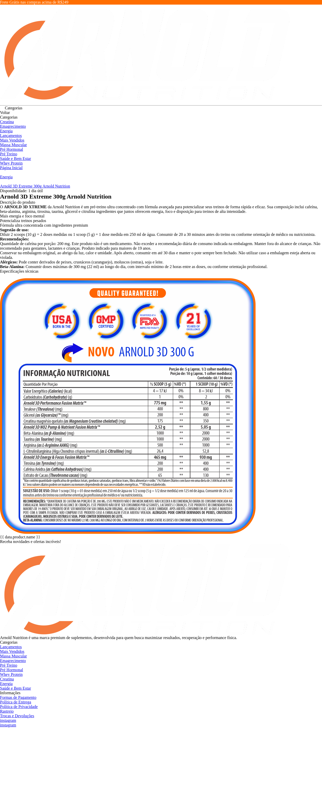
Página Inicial (11, 168)
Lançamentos (11, 135)
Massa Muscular (13, 145)
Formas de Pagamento (18, 697)
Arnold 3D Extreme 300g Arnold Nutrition (35, 186)
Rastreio (7, 711)
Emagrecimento (13, 126)
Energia (6, 131)
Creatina (7, 122)
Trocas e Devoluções (17, 716)
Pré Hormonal (11, 149)
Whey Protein (11, 163)
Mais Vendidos (12, 140)
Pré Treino (8, 154)
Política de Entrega (15, 702)
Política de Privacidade (19, 706)
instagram (8, 720)
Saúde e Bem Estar (15, 158)
